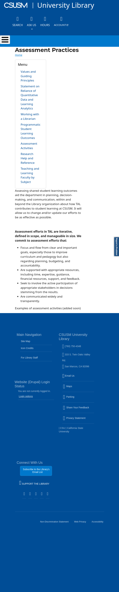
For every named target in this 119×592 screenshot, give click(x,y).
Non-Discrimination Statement (55, 523)
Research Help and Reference (28, 158)
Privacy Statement (78, 420)
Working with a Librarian (30, 116)
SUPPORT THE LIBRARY (34, 483)
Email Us (78, 378)
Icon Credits (27, 348)
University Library (65, 5)
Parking (76, 399)
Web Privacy (81, 523)
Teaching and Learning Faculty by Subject (30, 175)
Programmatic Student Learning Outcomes (31, 131)
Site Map (25, 341)
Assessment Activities (29, 146)
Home (18, 55)
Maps (75, 388)
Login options (26, 396)
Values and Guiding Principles (28, 76)
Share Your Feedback (76, 407)
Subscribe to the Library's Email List (36, 470)
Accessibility (99, 523)
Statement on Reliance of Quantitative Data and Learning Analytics (30, 97)
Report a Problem (116, 246)
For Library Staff (29, 357)
